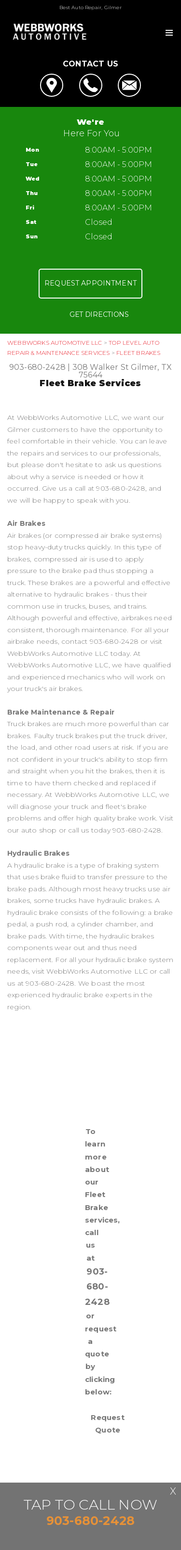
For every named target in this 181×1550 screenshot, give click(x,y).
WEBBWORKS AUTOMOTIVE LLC (54, 342)
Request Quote (107, 1423)
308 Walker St (100, 367)
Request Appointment (90, 283)
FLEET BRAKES (138, 352)
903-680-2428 (37, 367)
